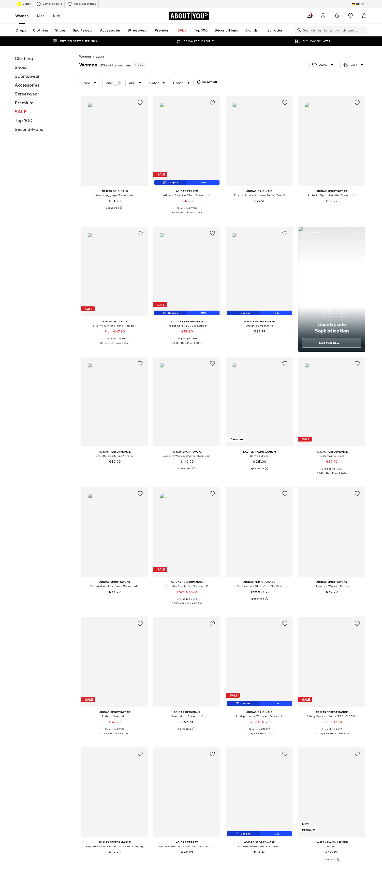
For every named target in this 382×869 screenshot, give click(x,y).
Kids (56, 16)
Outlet (23, 4)
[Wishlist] (350, 16)
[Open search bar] (298, 30)
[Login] (323, 16)
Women (22, 16)
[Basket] (364, 16)
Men (41, 16)
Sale (112, 83)
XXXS (100, 56)
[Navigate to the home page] (189, 16)
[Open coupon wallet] (309, 16)
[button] (323, 65)
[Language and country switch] (358, 4)
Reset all (206, 82)
